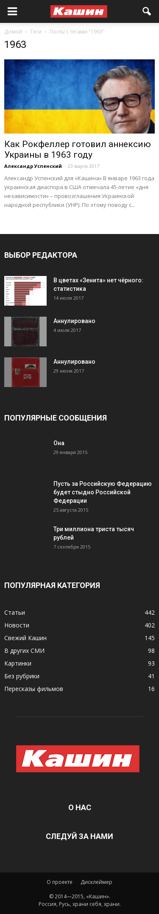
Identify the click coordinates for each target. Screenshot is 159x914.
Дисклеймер (96, 882)
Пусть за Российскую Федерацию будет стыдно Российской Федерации (102, 492)
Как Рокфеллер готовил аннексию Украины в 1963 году (77, 149)
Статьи (14, 612)
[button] (147, 11)
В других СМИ (24, 650)
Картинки (17, 663)
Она (58, 443)
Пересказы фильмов (33, 689)
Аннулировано (74, 321)
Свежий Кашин (25, 638)
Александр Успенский (33, 166)
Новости (16, 625)
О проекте (60, 882)
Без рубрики (21, 676)
